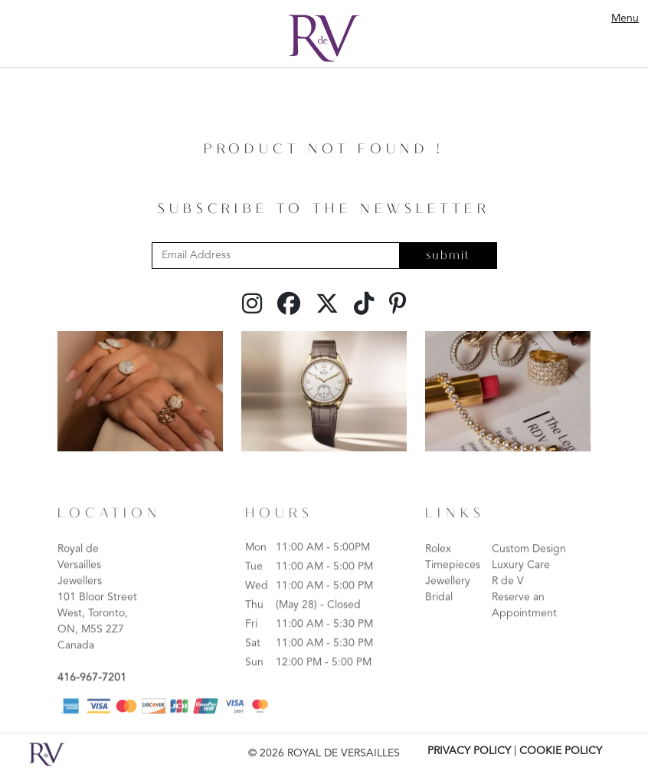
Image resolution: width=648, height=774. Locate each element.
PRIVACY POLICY (469, 751)
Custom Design (529, 571)
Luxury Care (521, 587)
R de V (508, 603)
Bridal (439, 619)
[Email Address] (276, 255)
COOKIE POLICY (560, 751)
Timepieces (452, 587)
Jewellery (447, 603)
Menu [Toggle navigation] (625, 18)
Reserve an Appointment (524, 627)
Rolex (438, 571)
